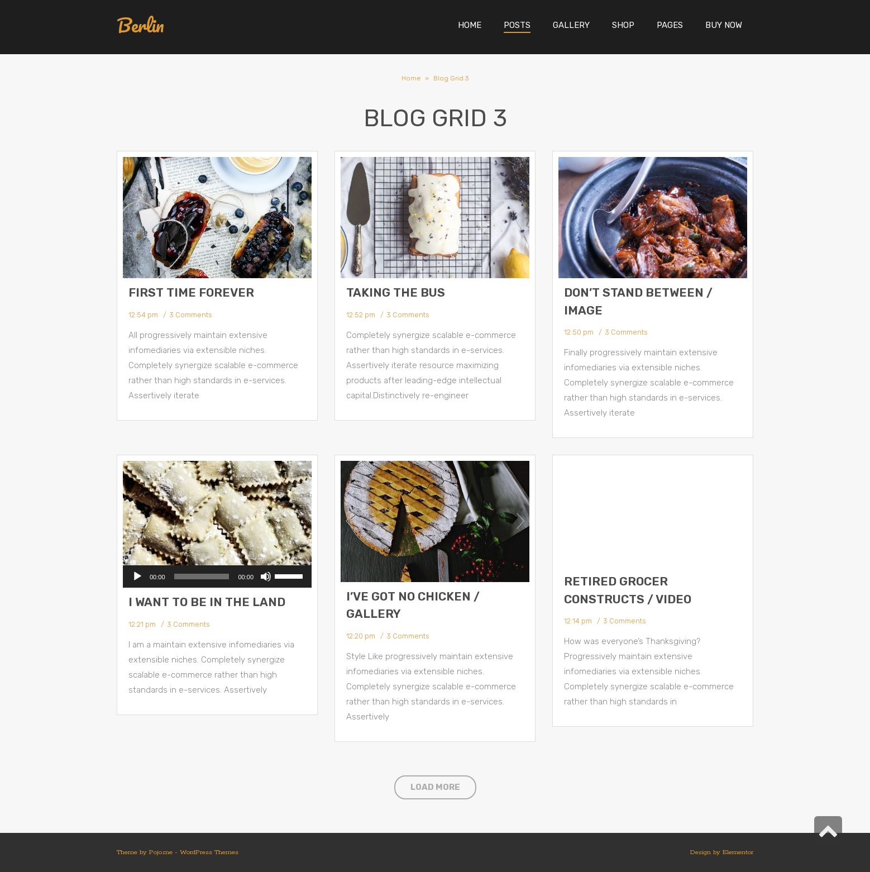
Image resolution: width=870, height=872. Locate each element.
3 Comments (190, 315)
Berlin (140, 25)
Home (410, 78)
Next (520, 521)
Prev (349, 521)
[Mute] (265, 576)
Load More (435, 787)
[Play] (137, 576)
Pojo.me (161, 852)
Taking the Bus (395, 292)
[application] (217, 576)
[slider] (202, 576)
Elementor (738, 852)
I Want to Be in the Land (206, 602)
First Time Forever (191, 292)
